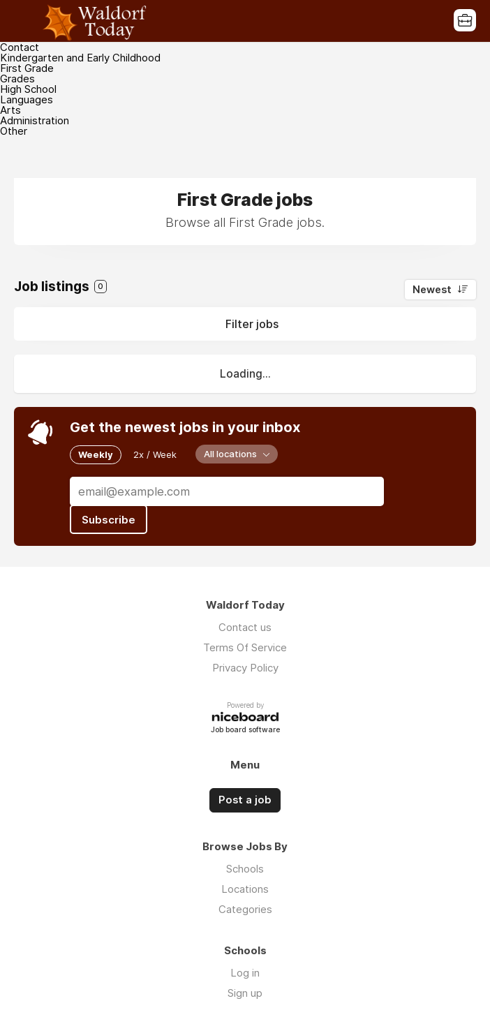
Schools (245, 868)
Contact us (245, 627)
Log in (245, 972)
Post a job (245, 800)
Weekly (95, 454)
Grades (17, 78)
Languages (26, 99)
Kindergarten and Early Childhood (80, 57)
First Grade (27, 68)
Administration (34, 120)
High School (28, 89)
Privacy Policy (245, 667)
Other (13, 131)
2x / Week (155, 454)
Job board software (245, 730)
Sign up (245, 993)
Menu (24, 20)
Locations (245, 889)
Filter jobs (252, 324)
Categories (245, 909)
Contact (19, 47)
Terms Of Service (245, 647)
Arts (10, 110)
